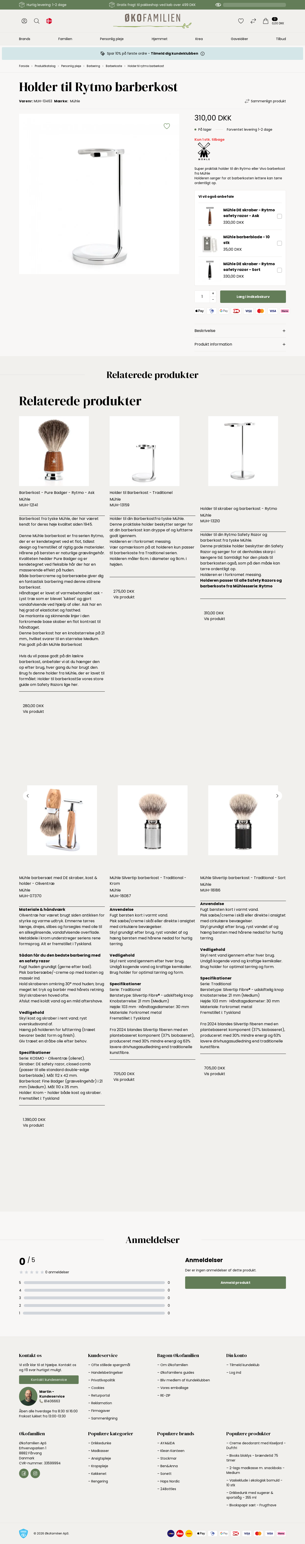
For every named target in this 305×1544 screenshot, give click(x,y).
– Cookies (96, 1387)
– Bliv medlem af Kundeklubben (183, 1380)
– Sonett (164, 1473)
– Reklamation (100, 1403)
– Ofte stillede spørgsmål (109, 1365)
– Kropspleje (98, 1466)
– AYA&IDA (166, 1443)
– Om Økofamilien (172, 1365)
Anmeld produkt (235, 1282)
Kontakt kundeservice (49, 1379)
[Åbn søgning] (36, 21)
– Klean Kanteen (170, 1450)
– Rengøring (98, 1481)
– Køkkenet (97, 1473)
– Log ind (233, 1372)
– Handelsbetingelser (105, 1372)
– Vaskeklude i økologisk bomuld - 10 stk (254, 1482)
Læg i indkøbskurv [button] (253, 296)
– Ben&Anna (167, 1466)
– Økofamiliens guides (175, 1372)
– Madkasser (98, 1450)
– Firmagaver (99, 1410)
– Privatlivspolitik (101, 1380)
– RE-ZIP (163, 1395)
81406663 (52, 1401)
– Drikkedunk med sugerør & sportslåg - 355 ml (249, 1495)
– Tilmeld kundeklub (242, 1365)
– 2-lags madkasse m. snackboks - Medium (255, 1470)
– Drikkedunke (99, 1443)
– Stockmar (167, 1458)
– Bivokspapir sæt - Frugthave (251, 1505)
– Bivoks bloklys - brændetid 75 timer (252, 1458)
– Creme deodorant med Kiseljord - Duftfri (256, 1445)
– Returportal (99, 1395)
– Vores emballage (172, 1387)
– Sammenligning (102, 1418)
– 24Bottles (166, 1489)
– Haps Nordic (168, 1481)
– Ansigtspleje (99, 1458)
